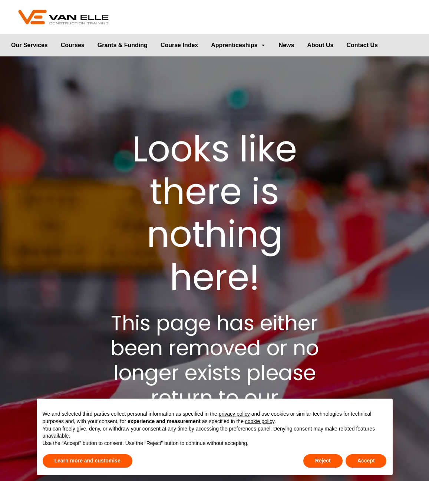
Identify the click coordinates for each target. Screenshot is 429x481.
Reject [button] (323, 461)
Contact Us (362, 45)
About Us (320, 45)
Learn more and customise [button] (88, 461)
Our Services (29, 45)
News (286, 45)
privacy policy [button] (234, 414)
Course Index (179, 45)
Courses (73, 45)
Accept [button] (366, 461)
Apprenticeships (238, 45)
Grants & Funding (123, 45)
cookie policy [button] (259, 421)
